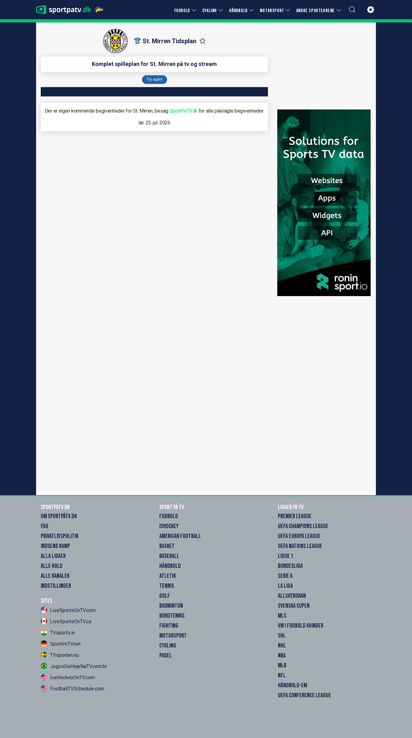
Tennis (166, 586)
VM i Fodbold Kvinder (300, 625)
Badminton (171, 606)
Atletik (167, 576)
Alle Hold (52, 566)
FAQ (44, 526)
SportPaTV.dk (184, 111)
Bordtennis (172, 616)
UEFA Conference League (304, 695)
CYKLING (209, 11)
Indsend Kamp (55, 546)
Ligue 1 (285, 556)
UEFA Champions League (303, 526)
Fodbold (168, 516)
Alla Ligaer (53, 556)
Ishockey (169, 526)
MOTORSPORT (272, 11)
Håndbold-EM (292, 685)
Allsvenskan (292, 596)
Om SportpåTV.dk (59, 516)
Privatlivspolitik (59, 536)
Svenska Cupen (294, 606)
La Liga (285, 586)
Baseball (169, 556)
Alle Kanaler (55, 576)
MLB (282, 665)
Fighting (168, 625)
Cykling (167, 645)
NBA (282, 655)
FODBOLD (182, 11)
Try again (154, 79)
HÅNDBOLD (238, 11)
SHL (282, 635)
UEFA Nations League (300, 546)
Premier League (294, 516)
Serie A (285, 576)
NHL (282, 645)
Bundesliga (290, 566)
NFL (282, 675)
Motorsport (173, 635)
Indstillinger (56, 586)
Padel (165, 655)
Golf (164, 596)
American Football (180, 536)
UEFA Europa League (299, 536)
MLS (282, 616)
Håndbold (170, 566)
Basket (167, 546)
